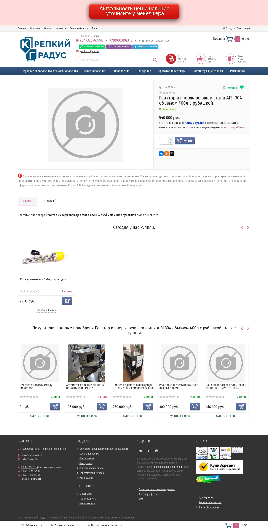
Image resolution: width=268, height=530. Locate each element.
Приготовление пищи (171, 71)
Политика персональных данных (157, 489)
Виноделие (144, 71)
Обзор (27, 201)
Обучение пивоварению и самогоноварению (50, 71)
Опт (141, 499)
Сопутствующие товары (208, 71)
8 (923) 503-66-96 (30, 475)
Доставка (35, 28)
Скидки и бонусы (79, 28)
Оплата (48, 28)
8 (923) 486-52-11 (30, 471)
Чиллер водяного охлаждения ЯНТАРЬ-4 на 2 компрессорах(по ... (133, 388)
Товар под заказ (88, 498)
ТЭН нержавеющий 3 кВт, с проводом (43, 279)
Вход (227, 28)
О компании (85, 493)
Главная (22, 28)
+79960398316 (121, 40)
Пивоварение (121, 71)
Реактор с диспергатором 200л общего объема (178, 386)
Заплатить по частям (210, 502)
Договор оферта (148, 494)
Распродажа (237, 71)
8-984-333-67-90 (89, 40)
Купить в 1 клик (46, 310)
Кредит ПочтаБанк (209, 507)
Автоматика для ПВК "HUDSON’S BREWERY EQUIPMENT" (86, 386)
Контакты (61, 28)
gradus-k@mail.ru (89, 51)
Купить (188, 141)
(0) (29, 291)
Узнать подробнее (232, 127)
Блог (94, 28)
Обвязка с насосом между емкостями (36, 386)
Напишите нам (87, 503)
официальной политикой (168, 466)
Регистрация (243, 28)
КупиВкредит (206, 497)
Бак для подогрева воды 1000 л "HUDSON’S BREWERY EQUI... (226, 386)
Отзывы (49, 200)
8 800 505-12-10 (29, 467)
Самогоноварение (93, 71)
